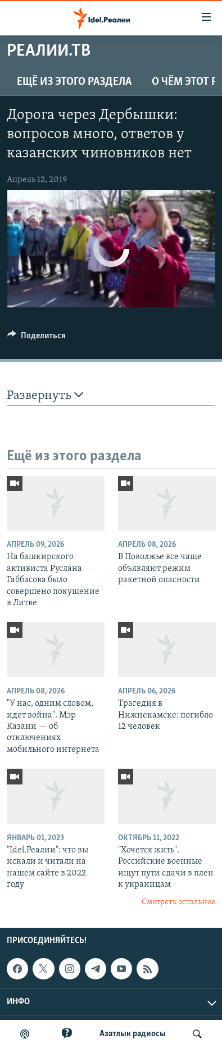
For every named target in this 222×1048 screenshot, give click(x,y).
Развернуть (45, 395)
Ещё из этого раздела (74, 82)
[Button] (36, 338)
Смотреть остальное (178, 902)
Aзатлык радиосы (132, 1033)
